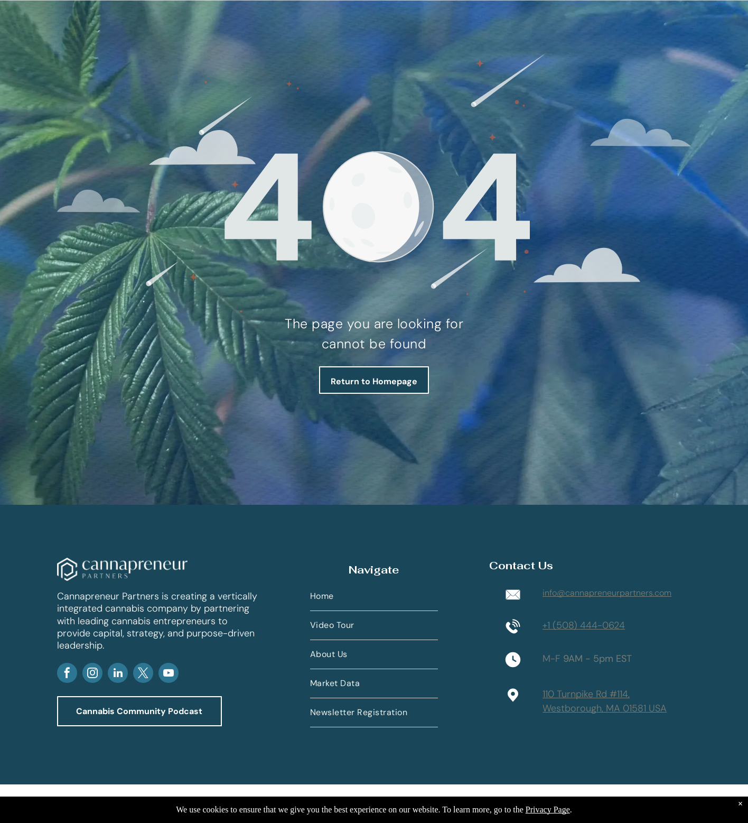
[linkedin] (118, 674)
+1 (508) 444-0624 (584, 625)
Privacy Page (548, 809)
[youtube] (168, 674)
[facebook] (67, 674)
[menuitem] (374, 596)
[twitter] (143, 674)
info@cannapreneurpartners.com (607, 592)
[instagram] (92, 674)
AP (143, 647)
